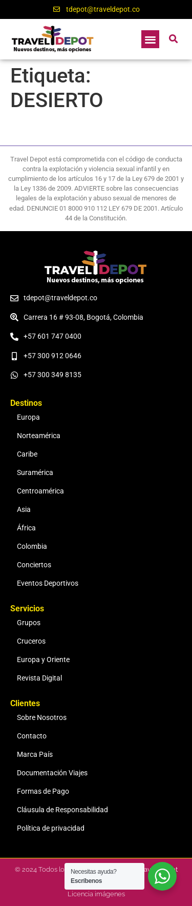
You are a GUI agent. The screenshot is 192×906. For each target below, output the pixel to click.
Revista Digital (39, 678)
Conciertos (34, 565)
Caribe (27, 454)
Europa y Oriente (43, 659)
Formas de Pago (43, 791)
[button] (150, 39)
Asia (24, 509)
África (26, 528)
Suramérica (35, 472)
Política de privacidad (50, 828)
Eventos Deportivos (47, 583)
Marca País (35, 754)
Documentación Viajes (52, 773)
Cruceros (31, 641)
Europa (28, 417)
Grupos (28, 623)
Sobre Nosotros (42, 717)
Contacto (32, 736)
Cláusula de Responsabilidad (62, 810)
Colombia (32, 546)
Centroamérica (40, 491)
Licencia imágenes (96, 894)
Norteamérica (38, 435)
